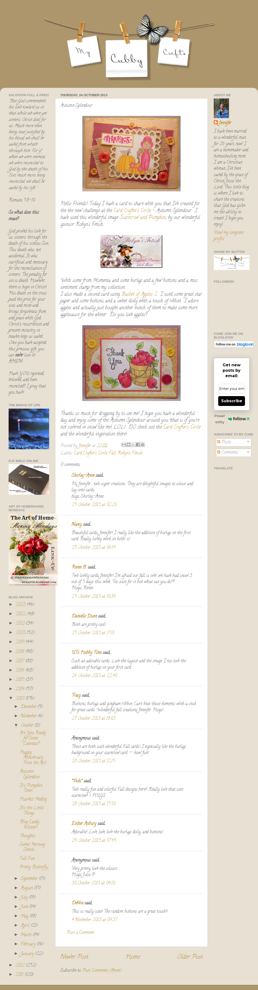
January (28, 954)
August (27, 888)
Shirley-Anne (83, 475)
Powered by (232, 419)
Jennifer (225, 123)
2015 (20, 680)
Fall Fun (27, 858)
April (26, 925)
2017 (20, 661)
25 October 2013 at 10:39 (93, 596)
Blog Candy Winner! (29, 825)
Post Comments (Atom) (101, 970)
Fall (112, 453)
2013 (20, 698)
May (25, 916)
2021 (20, 623)
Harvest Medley (33, 799)
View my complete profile (228, 236)
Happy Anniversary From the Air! (33, 758)
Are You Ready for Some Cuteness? (33, 738)
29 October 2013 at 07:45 (94, 840)
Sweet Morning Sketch (32, 847)
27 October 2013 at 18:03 (93, 718)
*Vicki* (77, 781)
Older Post (190, 957)
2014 (20, 689)
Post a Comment (80, 932)
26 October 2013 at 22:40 (94, 676)
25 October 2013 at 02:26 (94, 505)
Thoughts (27, 836)
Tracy (76, 695)
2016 (20, 670)
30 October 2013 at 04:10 (93, 883)
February (29, 944)
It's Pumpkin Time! (31, 788)
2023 (21, 605)
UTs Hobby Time (86, 653)
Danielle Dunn (84, 616)
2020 (21, 633)
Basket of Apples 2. (140, 294)
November (29, 716)
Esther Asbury (84, 823)
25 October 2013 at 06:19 (93, 547)
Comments (227, 452)
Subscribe (231, 401)
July (25, 897)
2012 (20, 965)
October (27, 725)
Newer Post (74, 957)
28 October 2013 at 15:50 (93, 804)
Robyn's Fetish (130, 453)
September (30, 879)
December (29, 707)
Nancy (77, 524)
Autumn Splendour (30, 774)
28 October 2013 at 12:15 (93, 761)
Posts (224, 442)
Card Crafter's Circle (133, 211)
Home (132, 957)
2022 (21, 614)
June (25, 907)
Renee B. (79, 567)
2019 (20, 642)
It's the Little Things (31, 811)
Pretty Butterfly (34, 867)
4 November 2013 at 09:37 (94, 920)
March (27, 935)
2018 (20, 652)
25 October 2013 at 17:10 (93, 633)
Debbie (77, 903)
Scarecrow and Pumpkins (143, 218)
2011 (20, 975)
